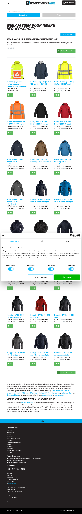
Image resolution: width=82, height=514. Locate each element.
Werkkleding (15, 11)
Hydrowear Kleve (67, 393)
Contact (9, 434)
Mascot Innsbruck (27, 403)
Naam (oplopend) (68, 34)
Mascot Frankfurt (57, 391)
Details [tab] (41, 241)
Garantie (9, 440)
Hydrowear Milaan (13, 395)
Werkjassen (23, 11)
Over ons (9, 430)
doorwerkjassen (47, 395)
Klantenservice (11, 432)
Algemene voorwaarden (14, 442)
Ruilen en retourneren (13, 438)
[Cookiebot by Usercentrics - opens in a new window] (71, 235)
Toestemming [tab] (14, 241)
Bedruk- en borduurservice (16, 460)
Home (8, 11)
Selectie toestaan (41, 277)
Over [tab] (68, 241)
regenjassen (59, 395)
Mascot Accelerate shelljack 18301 (37, 393)
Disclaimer (10, 448)
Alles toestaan (67, 277)
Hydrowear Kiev (55, 393)
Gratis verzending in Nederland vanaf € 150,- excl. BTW (24, 458)
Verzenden (10, 436)
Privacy (9, 444)
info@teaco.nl (12, 484)
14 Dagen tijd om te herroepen (17, 462)
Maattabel (10, 446)
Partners (9, 452)
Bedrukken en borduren (14, 450)
